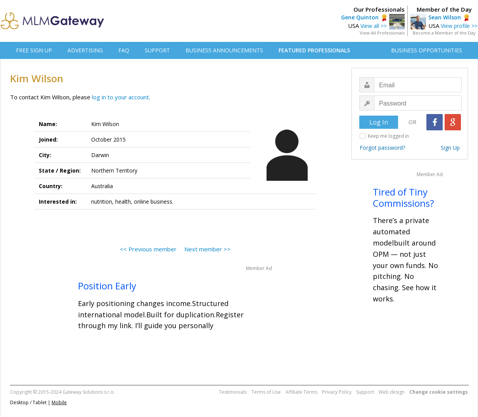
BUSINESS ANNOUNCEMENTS (224, 50)
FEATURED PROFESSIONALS (314, 50)
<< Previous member (148, 249)
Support (365, 392)
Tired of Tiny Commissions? (403, 197)
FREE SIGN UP (34, 50)
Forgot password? (382, 147)
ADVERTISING (85, 50)
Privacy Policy (337, 392)
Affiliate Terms (301, 392)
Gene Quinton (360, 17)
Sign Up (450, 147)
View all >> (373, 25)
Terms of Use (266, 392)
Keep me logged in (388, 136)
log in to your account (120, 97)
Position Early (107, 285)
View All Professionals (382, 33)
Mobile (59, 402)
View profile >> (459, 25)
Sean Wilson (444, 17)
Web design (392, 392)
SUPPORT (157, 50)
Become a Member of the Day (444, 33)
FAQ (123, 50)
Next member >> (207, 249)
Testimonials (233, 392)
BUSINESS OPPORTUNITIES (426, 50)
